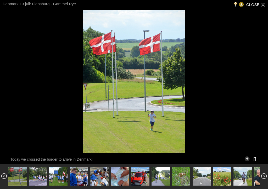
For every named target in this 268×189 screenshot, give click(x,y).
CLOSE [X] (255, 4)
